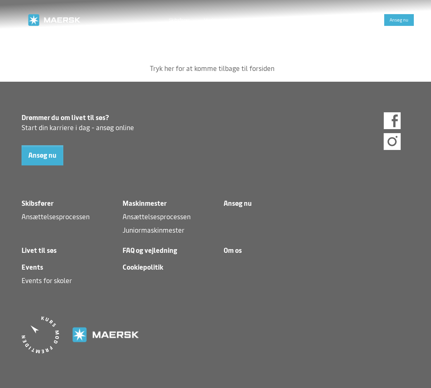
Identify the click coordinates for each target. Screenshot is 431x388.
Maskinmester (218, 20)
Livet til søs (257, 20)
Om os (339, 20)
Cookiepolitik (143, 267)
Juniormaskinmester (154, 230)
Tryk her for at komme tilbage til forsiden (212, 69)
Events (367, 20)
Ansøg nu (399, 20)
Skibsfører (179, 20)
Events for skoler (47, 281)
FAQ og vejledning (301, 20)
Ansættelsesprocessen (56, 217)
